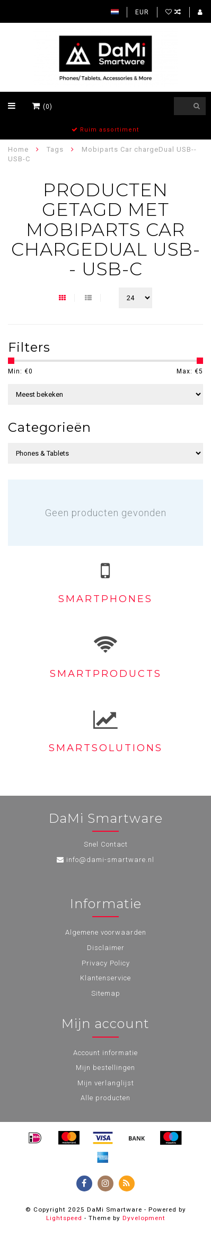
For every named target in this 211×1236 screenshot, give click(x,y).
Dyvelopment (143, 1218)
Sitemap (105, 993)
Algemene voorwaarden (105, 932)
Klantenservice (105, 978)
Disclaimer (106, 948)
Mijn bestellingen (105, 1068)
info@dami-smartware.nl (110, 860)
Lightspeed (64, 1218)
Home (18, 149)
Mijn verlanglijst (105, 1083)
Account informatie (105, 1053)
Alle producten (105, 1098)
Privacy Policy (106, 963)
